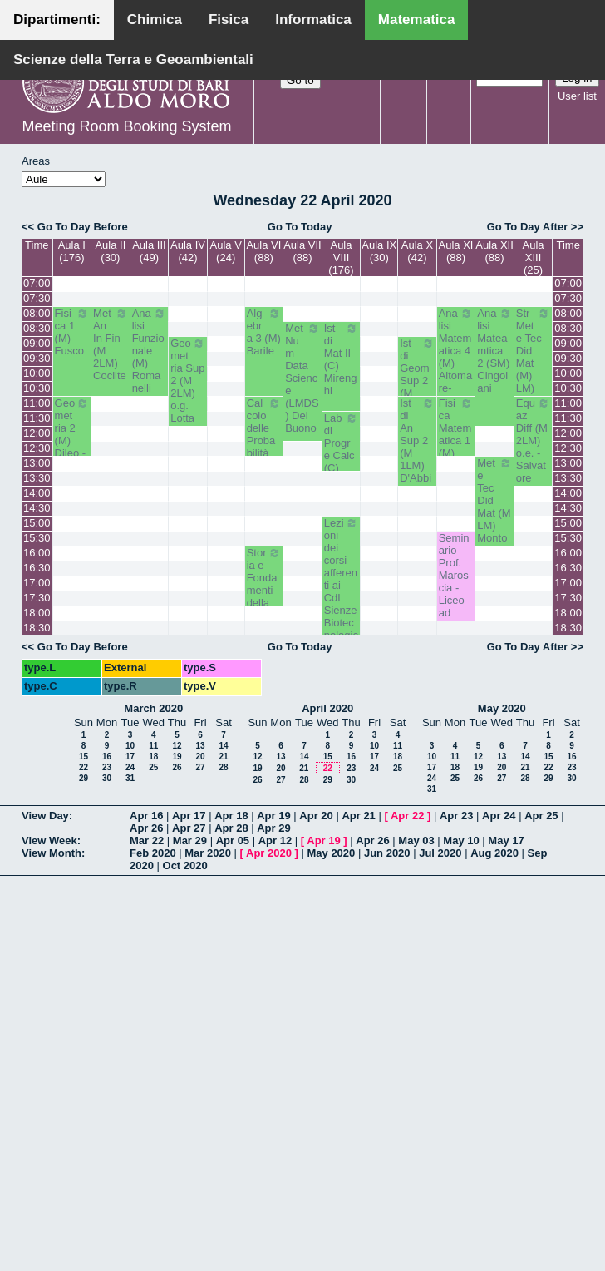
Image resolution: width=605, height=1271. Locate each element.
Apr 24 (498, 815)
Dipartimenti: (57, 19)
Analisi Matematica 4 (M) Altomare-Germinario (456, 363)
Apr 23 (456, 815)
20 (199, 756)
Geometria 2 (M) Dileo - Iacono (72, 434)
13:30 (37, 478)
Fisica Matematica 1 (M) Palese (456, 434)
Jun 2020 (387, 853)
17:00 (37, 582)
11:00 (37, 403)
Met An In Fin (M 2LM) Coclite (110, 344)
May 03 (416, 840)
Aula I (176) (72, 251)
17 (130, 756)
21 (223, 756)
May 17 (506, 840)
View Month (51, 853)
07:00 (37, 283)
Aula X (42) (417, 251)
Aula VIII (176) (340, 257)
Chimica (154, 19)
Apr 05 (232, 840)
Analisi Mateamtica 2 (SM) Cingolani (494, 350)
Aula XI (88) (456, 251)
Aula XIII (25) (533, 257)
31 (130, 778)
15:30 (37, 538)
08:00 (37, 313)
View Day (45, 815)
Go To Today (300, 226)
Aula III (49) (148, 251)
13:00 (37, 463)
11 (153, 745)
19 (176, 756)
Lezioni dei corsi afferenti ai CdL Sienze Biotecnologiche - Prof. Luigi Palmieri (341, 610)
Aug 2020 (494, 853)
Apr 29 (273, 828)
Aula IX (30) (379, 251)
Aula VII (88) (302, 251)
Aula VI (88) (263, 251)
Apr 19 (273, 815)
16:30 (37, 567)
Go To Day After (527, 226)
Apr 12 (275, 840)
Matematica (416, 19)
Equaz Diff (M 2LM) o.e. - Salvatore (533, 440)
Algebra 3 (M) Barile (264, 332)
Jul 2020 (440, 853)
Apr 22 (407, 815)
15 (83, 756)
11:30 (37, 418)
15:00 (37, 523)
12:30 (37, 448)
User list (577, 96)
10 (130, 745)
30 (106, 778)
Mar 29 (190, 840)
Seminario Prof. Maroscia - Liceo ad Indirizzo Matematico (456, 600)
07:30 (37, 298)
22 (83, 767)
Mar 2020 (207, 853)
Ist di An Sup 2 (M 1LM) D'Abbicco (417, 447)
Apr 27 (188, 828)
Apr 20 (315, 815)
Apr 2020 (269, 853)
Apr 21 (358, 815)
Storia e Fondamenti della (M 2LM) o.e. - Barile (264, 602)
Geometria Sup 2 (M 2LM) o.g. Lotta (187, 380)
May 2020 (502, 708)
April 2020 (327, 708)
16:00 (37, 552)
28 (223, 767)
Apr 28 (231, 828)
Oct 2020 (185, 865)
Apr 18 (231, 815)
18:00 (37, 612)
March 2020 (153, 708)
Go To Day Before (82, 226)
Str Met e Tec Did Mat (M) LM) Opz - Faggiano (533, 369)
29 (83, 778)
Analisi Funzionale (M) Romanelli (149, 350)
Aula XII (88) (494, 251)
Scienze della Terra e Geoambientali (133, 59)
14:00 (37, 493)
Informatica (313, 19)
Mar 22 (147, 840)
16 (106, 756)
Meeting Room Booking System (126, 126)
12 (176, 745)
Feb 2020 (153, 853)
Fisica (228, 19)
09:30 (37, 358)
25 (153, 767)
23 (106, 767)
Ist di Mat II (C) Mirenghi (341, 359)
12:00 (37, 433)
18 (153, 756)
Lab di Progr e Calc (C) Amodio (341, 455)
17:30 (37, 597)
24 (130, 767)
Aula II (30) (110, 251)
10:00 (37, 373)
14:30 (37, 508)
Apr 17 (188, 815)
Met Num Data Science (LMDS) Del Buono (302, 378)
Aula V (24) (226, 251)
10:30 (37, 388)
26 (176, 767)
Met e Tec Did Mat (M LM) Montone (494, 506)
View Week (49, 840)
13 (199, 745)
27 (199, 767)
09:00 (37, 343)
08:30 (37, 328)
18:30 (37, 627)
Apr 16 (146, 815)
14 (223, 745)
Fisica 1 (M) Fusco (72, 332)
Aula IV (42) (187, 251)
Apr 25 (541, 815)
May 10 (461, 840)
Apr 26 (146, 828)
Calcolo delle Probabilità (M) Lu (264, 434)
